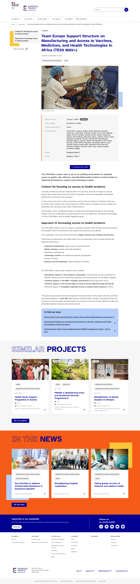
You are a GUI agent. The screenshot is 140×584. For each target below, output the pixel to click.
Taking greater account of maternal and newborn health (109, 484)
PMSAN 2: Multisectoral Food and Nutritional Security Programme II (69, 395)
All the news (19, 505)
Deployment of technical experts (40, 542)
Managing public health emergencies (52, 60)
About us (14, 539)
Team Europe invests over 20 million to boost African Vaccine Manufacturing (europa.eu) (78, 317)
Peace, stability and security (58, 553)
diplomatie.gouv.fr (104, 571)
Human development (56, 542)
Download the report (81, 167)
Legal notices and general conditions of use (46, 581)
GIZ (76, 156)
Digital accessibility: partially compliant (86, 581)
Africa (77, 148)
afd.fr (78, 571)
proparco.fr (89, 571)
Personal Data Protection (66, 581)
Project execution (36, 539)
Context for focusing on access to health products (26, 33)
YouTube (117, 527)
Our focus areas (42, 19)
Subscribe (16, 527)
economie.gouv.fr (121, 571)
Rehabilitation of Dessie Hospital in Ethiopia (106, 398)
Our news (113, 539)
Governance (54, 550)
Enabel (69, 156)
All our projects (20, 421)
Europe (73, 548)
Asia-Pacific (74, 545)
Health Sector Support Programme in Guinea (26, 398)
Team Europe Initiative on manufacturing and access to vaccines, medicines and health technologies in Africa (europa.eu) (77, 323)
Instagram (123, 527)
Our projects (69, 19)
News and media (81, 19)
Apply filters (126, 10)
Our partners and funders (18, 542)
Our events (113, 542)
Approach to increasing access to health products (26, 40)
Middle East (74, 551)
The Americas (74, 542)
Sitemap (101, 581)
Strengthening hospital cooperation (66, 484)
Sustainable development (57, 539)
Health (66, 60)
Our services (28, 19)
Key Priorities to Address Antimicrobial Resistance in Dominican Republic (29, 486)
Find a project (21, 24)
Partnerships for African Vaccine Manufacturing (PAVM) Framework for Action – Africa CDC (77, 330)
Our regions (56, 19)
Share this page (26, 49)
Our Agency (15, 19)
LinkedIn (106, 527)
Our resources (114, 545)
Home (13, 24)
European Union (72, 152)
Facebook (112, 527)
